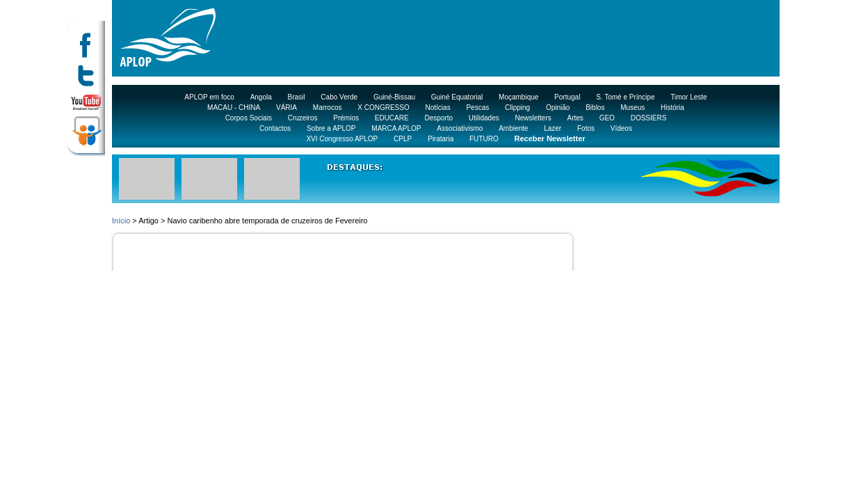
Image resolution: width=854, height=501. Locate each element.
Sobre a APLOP (331, 128)
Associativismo (460, 128)
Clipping (517, 107)
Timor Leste (688, 97)
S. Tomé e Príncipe (625, 97)
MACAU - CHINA (233, 107)
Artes (575, 118)
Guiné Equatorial (457, 97)
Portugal (567, 97)
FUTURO (484, 139)
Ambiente (513, 128)
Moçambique (518, 97)
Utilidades (484, 118)
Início (121, 220)
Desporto (438, 118)
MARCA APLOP (396, 128)
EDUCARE (392, 118)
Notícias (438, 107)
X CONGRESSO (383, 107)
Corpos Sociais (248, 118)
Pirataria (440, 139)
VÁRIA (286, 107)
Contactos (275, 128)
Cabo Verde (339, 97)
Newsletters (533, 118)
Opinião (558, 107)
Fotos (586, 128)
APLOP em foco (209, 97)
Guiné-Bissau (394, 97)
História (672, 107)
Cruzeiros (303, 118)
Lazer (552, 128)
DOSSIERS (649, 118)
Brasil (296, 97)
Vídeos (621, 128)
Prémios (346, 118)
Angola (261, 97)
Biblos (595, 107)
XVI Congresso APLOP (342, 139)
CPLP (403, 139)
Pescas (477, 107)
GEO (607, 118)
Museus (632, 107)
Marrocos (327, 107)
